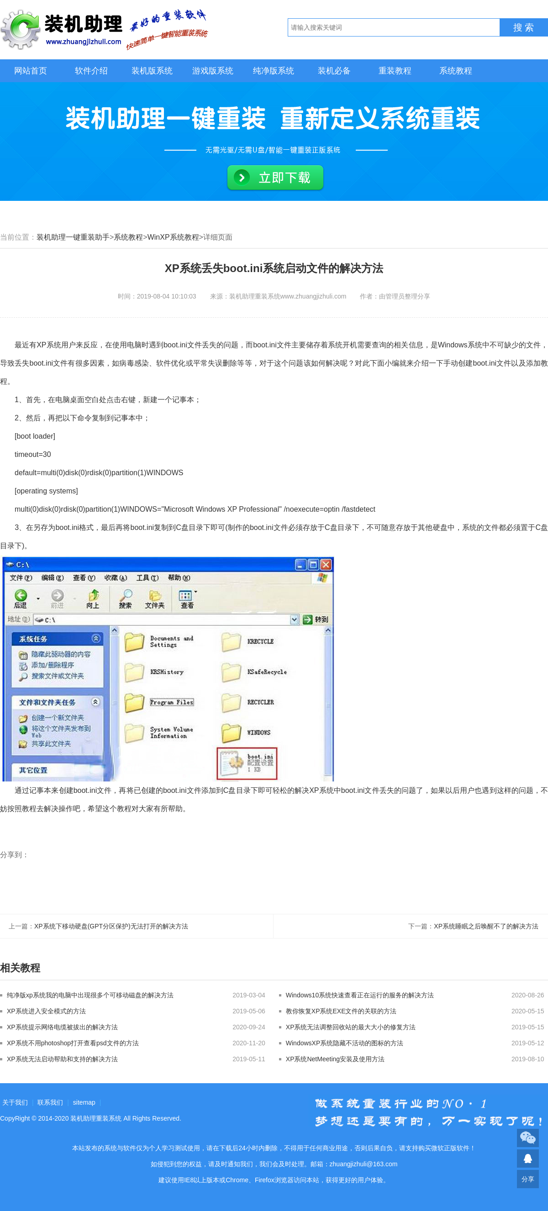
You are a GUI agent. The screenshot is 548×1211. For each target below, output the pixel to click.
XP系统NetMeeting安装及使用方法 (335, 1059)
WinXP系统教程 (173, 237)
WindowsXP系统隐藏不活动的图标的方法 (344, 1043)
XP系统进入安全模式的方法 (46, 1011)
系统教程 (455, 70)
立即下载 (275, 178)
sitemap (84, 1102)
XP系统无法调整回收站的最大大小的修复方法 (351, 1027)
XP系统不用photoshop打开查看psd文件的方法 (73, 1043)
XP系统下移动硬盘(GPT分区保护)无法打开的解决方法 (111, 926)
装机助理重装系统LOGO (105, 29)
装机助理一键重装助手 (73, 237)
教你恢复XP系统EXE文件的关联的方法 (341, 1011)
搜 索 (523, 27)
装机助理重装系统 (95, 1118)
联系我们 (50, 1102)
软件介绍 (91, 70)
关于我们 (15, 1102)
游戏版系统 (212, 70)
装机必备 (334, 70)
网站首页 (30, 70)
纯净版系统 (273, 70)
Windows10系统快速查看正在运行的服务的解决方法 (360, 995)
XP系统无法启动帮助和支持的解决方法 (62, 1059)
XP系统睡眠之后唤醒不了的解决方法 (486, 926)
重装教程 (395, 70)
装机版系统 (152, 70)
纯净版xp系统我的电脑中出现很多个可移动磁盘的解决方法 (90, 995)
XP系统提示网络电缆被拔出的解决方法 (62, 1027)
